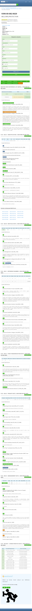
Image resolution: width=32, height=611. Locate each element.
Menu (30, 1)
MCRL (4, 81)
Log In (26, 1)
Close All (20, 83)
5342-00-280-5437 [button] (20, 215)
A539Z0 (4, 163)
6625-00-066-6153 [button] (5, 213)
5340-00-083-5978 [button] (13, 219)
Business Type (5, 62)
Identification (9, 81)
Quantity (4, 54)
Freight (3, 83)
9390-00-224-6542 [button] (5, 211)
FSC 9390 (8, 25)
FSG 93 (3, 25)
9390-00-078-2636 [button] (5, 219)
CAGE (21, 81)
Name (3, 39)
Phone (3, 50)
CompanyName (5, 43)
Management (9, 83)
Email (3, 46)
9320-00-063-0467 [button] (13, 211)
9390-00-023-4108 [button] (13, 213)
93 (2, 140)
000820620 (7, 140)
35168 (4, 167)
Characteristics (15, 83)
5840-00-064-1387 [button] (20, 211)
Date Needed (4, 66)
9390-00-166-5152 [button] (13, 217)
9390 (4, 140)
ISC (26, 81)
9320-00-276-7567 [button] (13, 215)
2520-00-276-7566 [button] (5, 215)
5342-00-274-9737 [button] (20, 213)
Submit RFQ (29, 88)
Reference (4, 58)
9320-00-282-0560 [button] (5, 217)
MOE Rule (15, 81)
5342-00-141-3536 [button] (20, 217)
